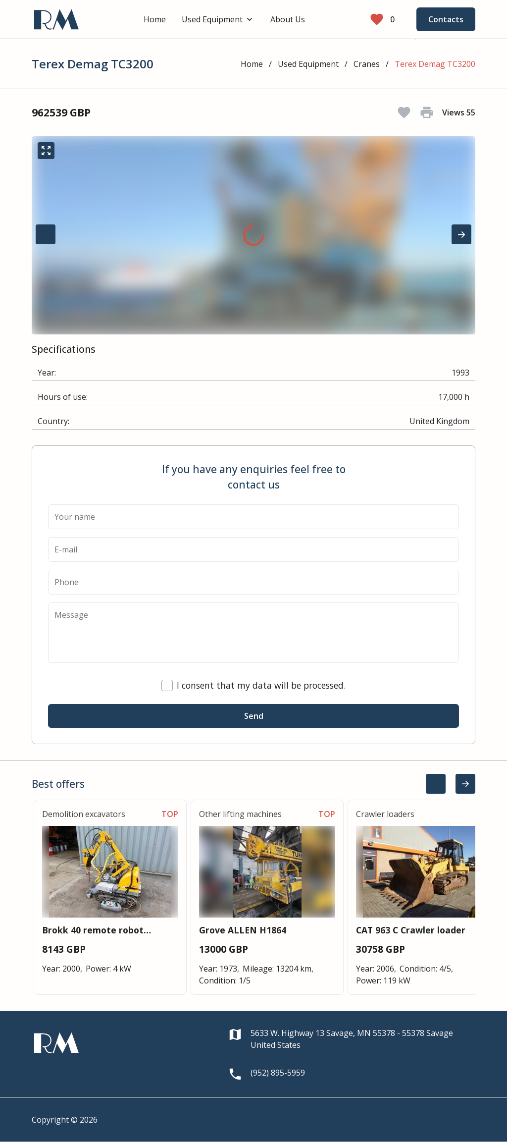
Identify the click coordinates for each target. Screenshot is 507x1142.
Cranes (367, 63)
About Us (287, 19)
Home (155, 19)
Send (253, 715)
